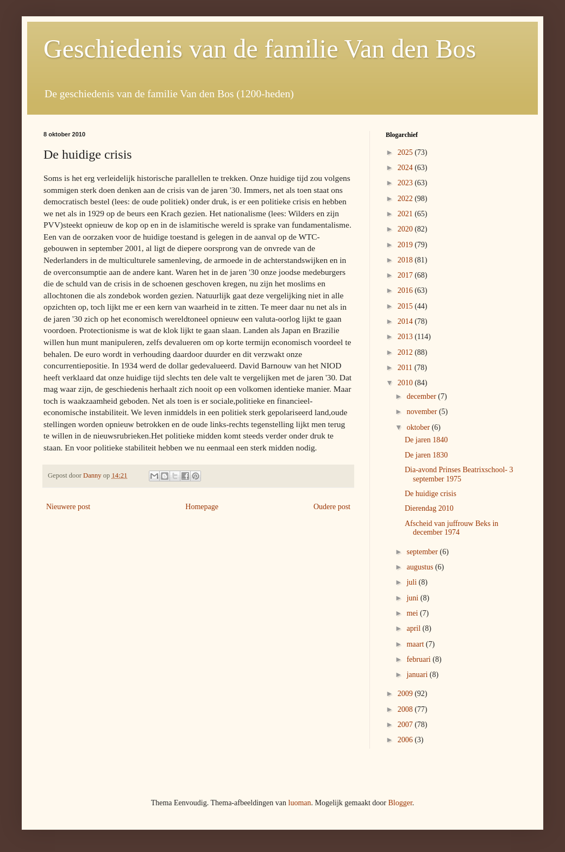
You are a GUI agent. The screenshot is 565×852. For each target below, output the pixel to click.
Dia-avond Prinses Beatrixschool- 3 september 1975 (459, 474)
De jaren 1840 (426, 440)
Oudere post (331, 507)
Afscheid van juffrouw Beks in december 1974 (451, 528)
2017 (406, 275)
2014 (406, 321)
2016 (406, 290)
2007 (406, 725)
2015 (406, 306)
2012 (406, 352)
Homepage (201, 507)
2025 (406, 152)
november (422, 412)
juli (412, 582)
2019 (406, 245)
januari (417, 675)
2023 (406, 183)
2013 (406, 337)
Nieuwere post (68, 507)
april (414, 628)
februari (419, 659)
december (422, 396)
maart (415, 644)
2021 (406, 214)
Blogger (400, 803)
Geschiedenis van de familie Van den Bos (259, 48)
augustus (420, 567)
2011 (406, 368)
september (423, 552)
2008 (406, 709)
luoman (299, 803)
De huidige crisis (430, 494)
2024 (406, 168)
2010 (406, 383)
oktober (418, 427)
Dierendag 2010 (429, 508)
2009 (406, 694)
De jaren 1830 (426, 455)
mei (413, 613)
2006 (406, 740)
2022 (406, 199)
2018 (406, 260)
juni (413, 598)
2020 (406, 229)
